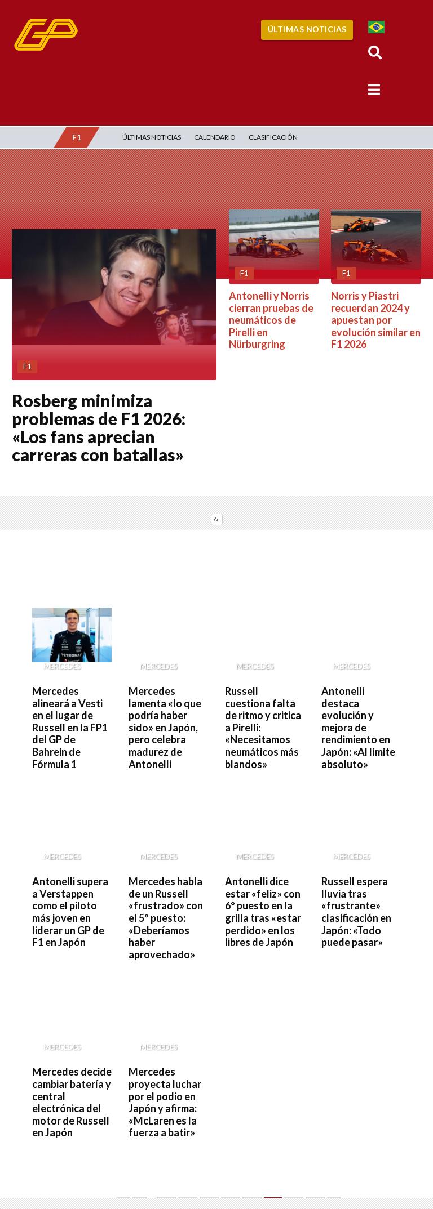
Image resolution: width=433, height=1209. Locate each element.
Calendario (215, 137)
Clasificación (273, 137)
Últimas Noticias (307, 29)
